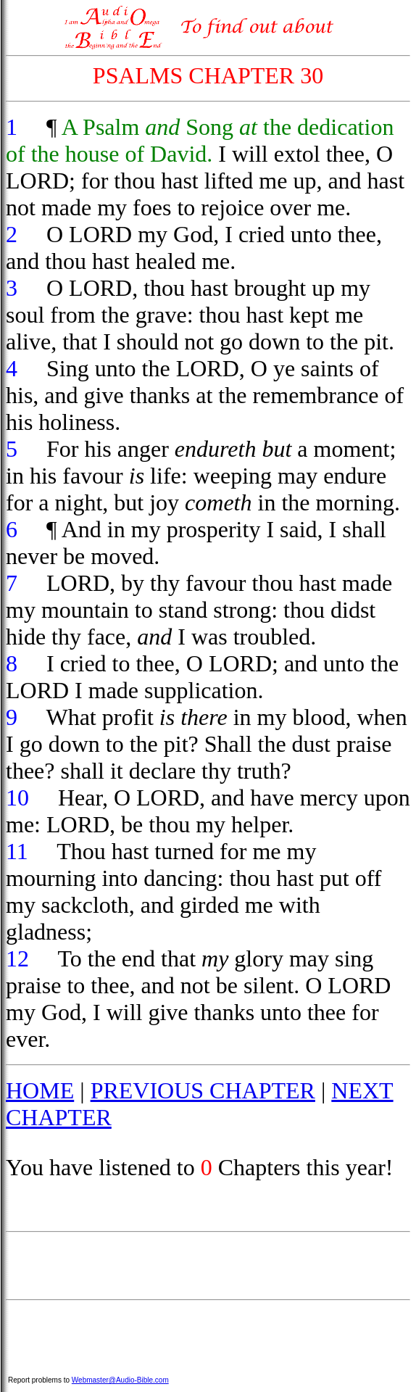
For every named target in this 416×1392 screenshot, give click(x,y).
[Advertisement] (208, 1266)
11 (17, 851)
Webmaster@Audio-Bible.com (120, 1380)
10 (17, 797)
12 (17, 958)
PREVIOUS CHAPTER (203, 1090)
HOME (40, 1090)
